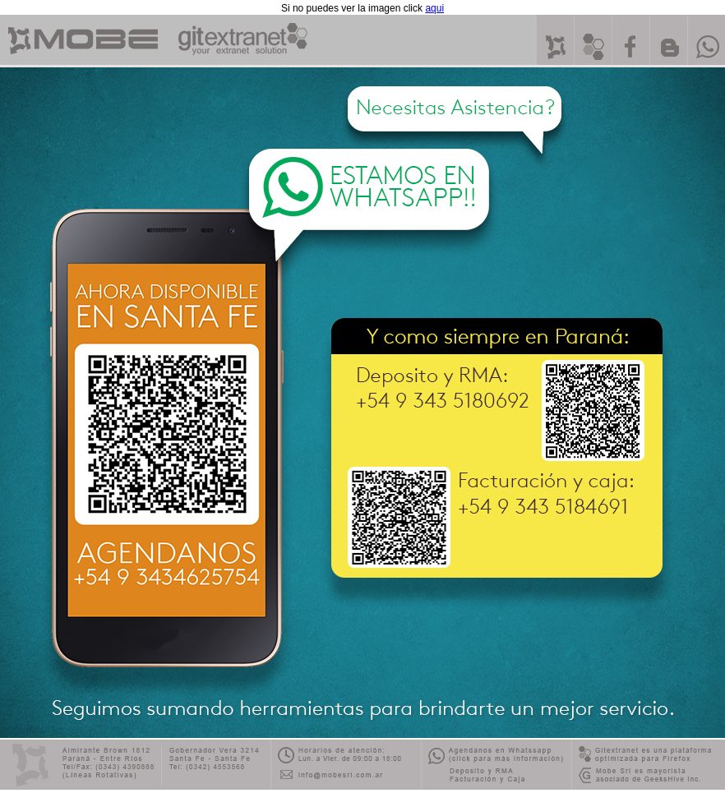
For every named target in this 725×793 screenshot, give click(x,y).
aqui (434, 8)
